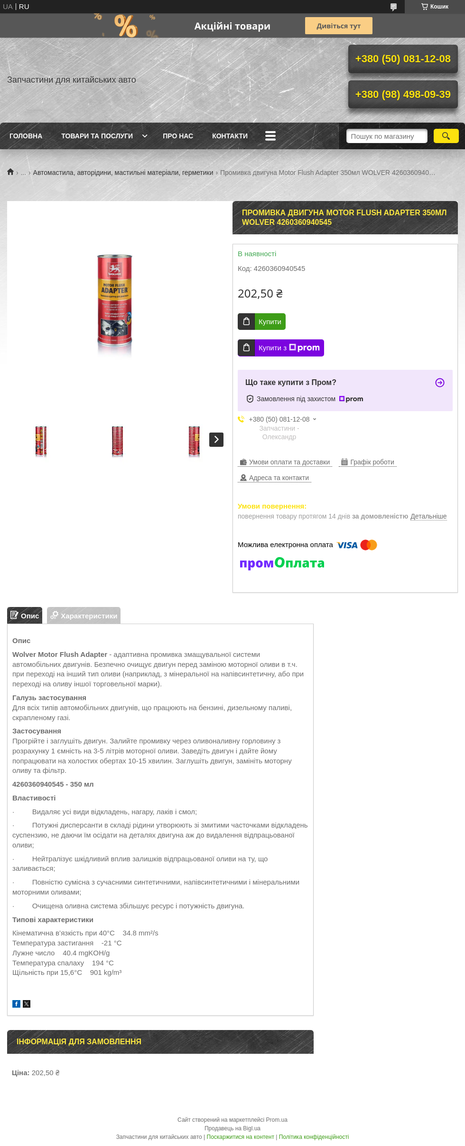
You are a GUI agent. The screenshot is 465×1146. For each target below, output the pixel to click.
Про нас (178, 136)
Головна (25, 136)
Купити (270, 322)
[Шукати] (446, 136)
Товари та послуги (97, 136)
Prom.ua (277, 1120)
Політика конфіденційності (314, 1137)
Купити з (289, 348)
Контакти (230, 136)
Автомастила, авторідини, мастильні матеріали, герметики (123, 172)
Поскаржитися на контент (240, 1137)
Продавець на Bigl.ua (232, 1128)
